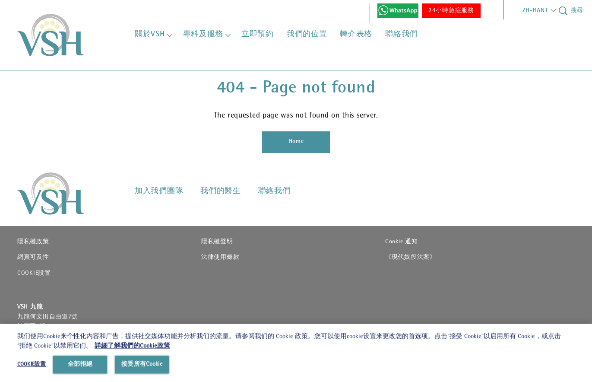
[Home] (296, 142)
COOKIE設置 (34, 274)
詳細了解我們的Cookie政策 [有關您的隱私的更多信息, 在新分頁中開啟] (132, 370)
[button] (532, 10)
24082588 (49, 336)
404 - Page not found (296, 89)
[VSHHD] (63, 193)
